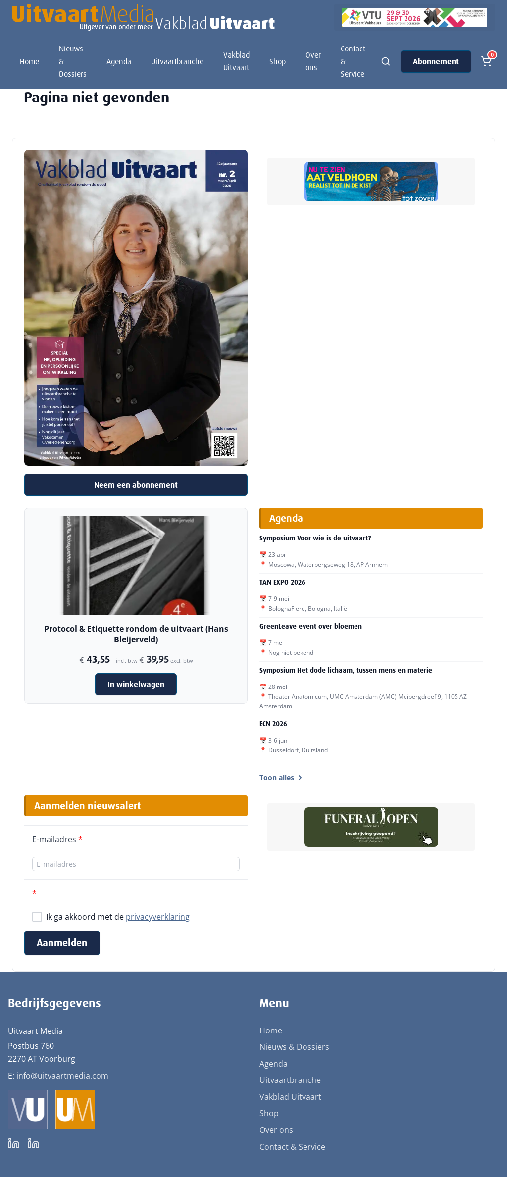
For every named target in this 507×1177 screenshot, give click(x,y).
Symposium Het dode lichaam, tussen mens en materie (345, 670)
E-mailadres (57, 839)
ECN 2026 (273, 723)
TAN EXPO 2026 (282, 582)
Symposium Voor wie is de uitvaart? (315, 538)
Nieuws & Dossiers (73, 61)
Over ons (313, 61)
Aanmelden (62, 942)
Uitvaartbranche (177, 61)
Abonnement (436, 61)
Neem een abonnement (136, 485)
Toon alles (281, 777)
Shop (277, 61)
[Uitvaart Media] (143, 17)
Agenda (118, 61)
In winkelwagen (135, 684)
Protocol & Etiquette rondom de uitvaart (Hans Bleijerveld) (136, 634)
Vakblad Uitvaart (236, 61)
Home (29, 61)
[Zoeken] (386, 61)
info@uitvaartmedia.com (62, 1075)
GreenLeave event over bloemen (310, 626)
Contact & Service (353, 61)
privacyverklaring (158, 916)
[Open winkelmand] (486, 61)
